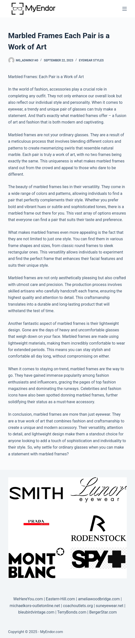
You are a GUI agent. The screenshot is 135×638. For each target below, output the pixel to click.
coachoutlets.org (78, 605)
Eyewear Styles (91, 60)
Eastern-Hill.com (60, 599)
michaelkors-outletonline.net (35, 605)
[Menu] (124, 8)
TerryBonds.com (71, 612)
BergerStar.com (103, 612)
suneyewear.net (110, 605)
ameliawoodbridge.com (99, 599)
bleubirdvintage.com (36, 612)
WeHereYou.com (28, 599)
